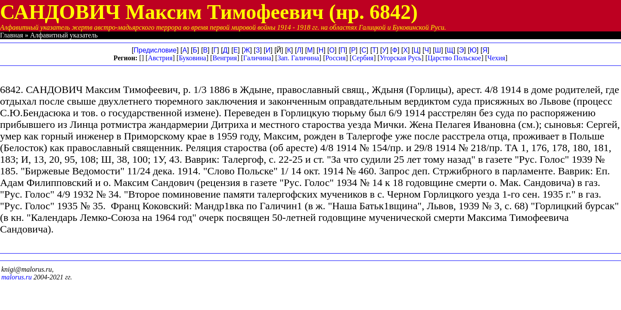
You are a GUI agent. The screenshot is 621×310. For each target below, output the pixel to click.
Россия (335, 58)
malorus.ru (16, 277)
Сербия (362, 58)
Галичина (257, 58)
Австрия (160, 58)
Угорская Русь (400, 58)
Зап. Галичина (298, 58)
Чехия (496, 58)
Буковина (192, 58)
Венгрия (224, 58)
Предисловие (155, 50)
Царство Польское (454, 58)
